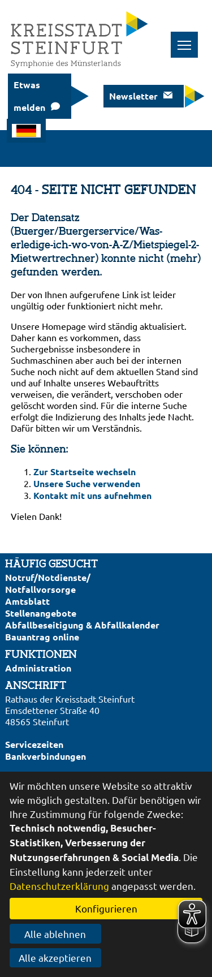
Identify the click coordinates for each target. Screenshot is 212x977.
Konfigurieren (106, 908)
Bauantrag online (42, 637)
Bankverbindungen (45, 756)
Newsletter (133, 96)
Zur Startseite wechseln (84, 471)
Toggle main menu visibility (188, 39)
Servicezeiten (34, 744)
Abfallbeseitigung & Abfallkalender (82, 625)
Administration (38, 668)
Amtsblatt (27, 601)
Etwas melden (29, 96)
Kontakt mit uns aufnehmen (92, 495)
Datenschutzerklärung (59, 886)
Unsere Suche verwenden (86, 483)
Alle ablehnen (55, 934)
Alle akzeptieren (55, 957)
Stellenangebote (40, 613)
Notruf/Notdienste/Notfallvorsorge (47, 583)
